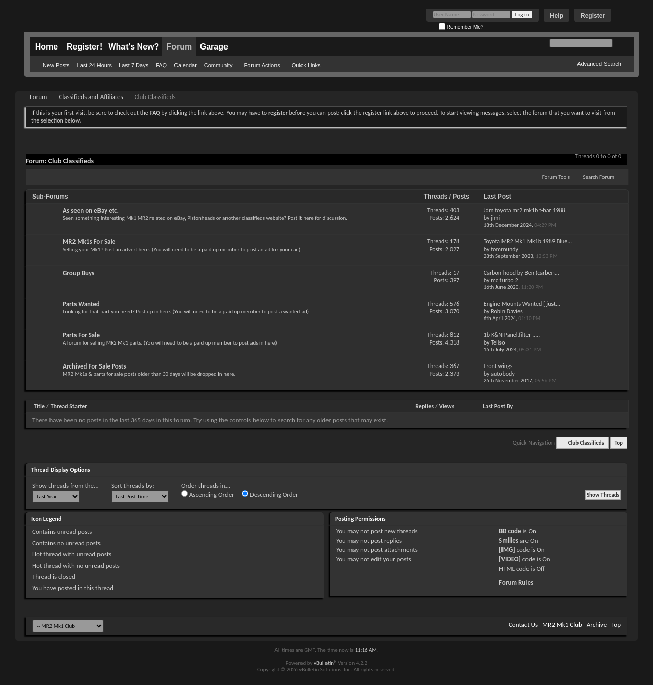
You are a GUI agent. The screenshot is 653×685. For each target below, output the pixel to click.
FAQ (161, 65)
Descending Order (270, 494)
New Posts (56, 65)
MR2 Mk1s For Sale (89, 242)
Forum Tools (556, 177)
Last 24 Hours (94, 65)
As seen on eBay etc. (91, 210)
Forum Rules (516, 582)
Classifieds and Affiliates (91, 97)
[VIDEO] (510, 559)
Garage (214, 46)
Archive (597, 624)
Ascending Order (207, 494)
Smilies (508, 540)
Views (447, 406)
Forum (179, 46)
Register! (84, 46)
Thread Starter (69, 406)
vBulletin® (325, 662)
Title (39, 406)
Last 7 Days (133, 65)
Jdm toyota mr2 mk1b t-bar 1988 (524, 210)
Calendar (185, 65)
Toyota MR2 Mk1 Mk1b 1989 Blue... (528, 241)
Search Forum (599, 177)
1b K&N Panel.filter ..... (512, 334)
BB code (510, 531)
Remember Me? (461, 27)
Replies (424, 406)
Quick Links (306, 65)
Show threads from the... (65, 486)
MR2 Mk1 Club (562, 624)
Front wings (498, 366)
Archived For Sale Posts (94, 366)
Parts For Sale (81, 335)
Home (46, 46)
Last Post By (498, 406)
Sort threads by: (132, 486)
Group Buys (78, 273)
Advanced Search (599, 64)
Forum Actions (262, 65)
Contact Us (523, 624)
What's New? (133, 46)
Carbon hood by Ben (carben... (521, 272)
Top (619, 442)
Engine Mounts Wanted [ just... (522, 303)
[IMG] (507, 549)
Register (593, 15)
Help (556, 15)
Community (218, 65)
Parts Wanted (81, 304)
